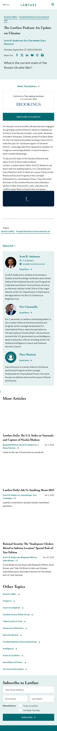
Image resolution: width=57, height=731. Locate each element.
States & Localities (13, 655)
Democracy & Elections (15, 628)
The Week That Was (31, 710)
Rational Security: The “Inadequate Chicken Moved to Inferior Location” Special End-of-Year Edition (28, 548)
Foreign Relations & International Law (33, 231)
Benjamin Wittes (11, 445)
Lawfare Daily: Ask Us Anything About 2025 (28, 490)
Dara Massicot (27, 354)
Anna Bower (27, 495)
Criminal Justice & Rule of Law (18, 614)
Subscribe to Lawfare (28, 116)
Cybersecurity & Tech (14, 621)
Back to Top (8, 245)
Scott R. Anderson (13, 40)
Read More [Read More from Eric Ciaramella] (24, 312)
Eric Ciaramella (32, 40)
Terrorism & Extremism (15, 669)
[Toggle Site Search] (52, 4)
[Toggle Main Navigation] (10, 5)
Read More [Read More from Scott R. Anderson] (24, 269)
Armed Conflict (10, 17)
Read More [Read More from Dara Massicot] (24, 360)
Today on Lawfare (30, 706)
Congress (9, 601)
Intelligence (10, 648)
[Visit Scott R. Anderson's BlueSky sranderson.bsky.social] (32, 264)
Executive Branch (12, 635)
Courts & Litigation (13, 608)
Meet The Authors (27, 86)
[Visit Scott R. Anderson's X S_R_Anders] (26, 260)
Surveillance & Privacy (14, 662)
